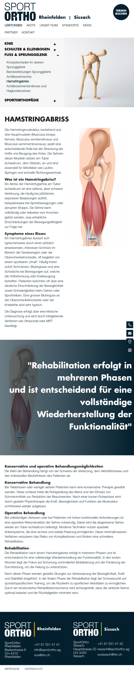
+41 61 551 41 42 (110, 644)
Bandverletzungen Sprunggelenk (29, 72)
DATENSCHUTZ (33, 669)
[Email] (129, 333)
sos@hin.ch (42, 655)
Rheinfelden (52, 17)
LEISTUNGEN (13, 25)
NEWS (87, 25)
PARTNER (11, 32)
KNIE (9, 43)
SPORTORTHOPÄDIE (22, 100)
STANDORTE (70, 25)
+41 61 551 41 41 (47, 645)
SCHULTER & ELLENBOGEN (27, 49)
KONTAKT (28, 32)
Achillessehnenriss (19, 77)
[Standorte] (129, 341)
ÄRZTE (30, 25)
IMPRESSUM (12, 669)
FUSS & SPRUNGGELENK (26, 54)
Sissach (82, 17)
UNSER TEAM (49, 25)
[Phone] (129, 324)
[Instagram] (129, 350)
